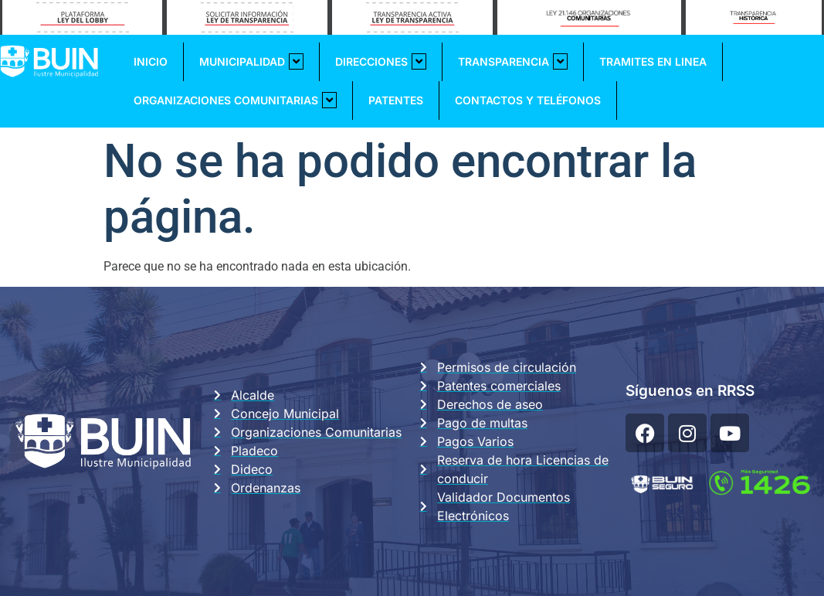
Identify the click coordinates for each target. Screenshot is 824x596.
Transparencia (513, 61)
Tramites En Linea (653, 61)
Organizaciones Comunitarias (235, 100)
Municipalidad (251, 61)
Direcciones (380, 61)
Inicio (151, 61)
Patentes (395, 100)
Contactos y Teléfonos (528, 100)
